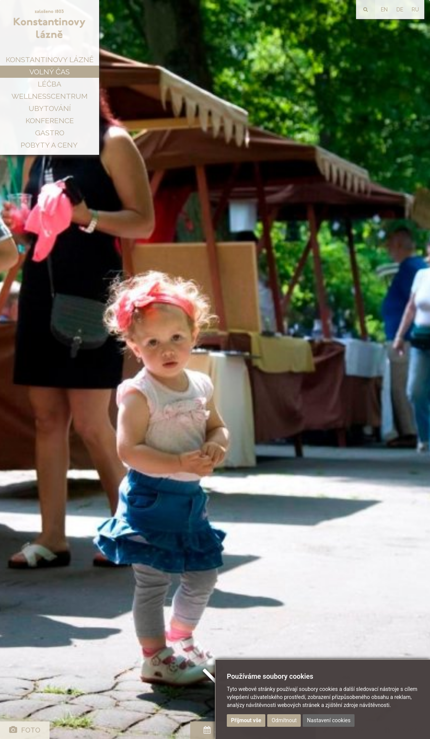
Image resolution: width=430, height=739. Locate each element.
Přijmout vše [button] (246, 720)
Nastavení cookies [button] (328, 720)
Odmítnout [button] (284, 720)
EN (384, 9)
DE (399, 9)
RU (415, 9)
